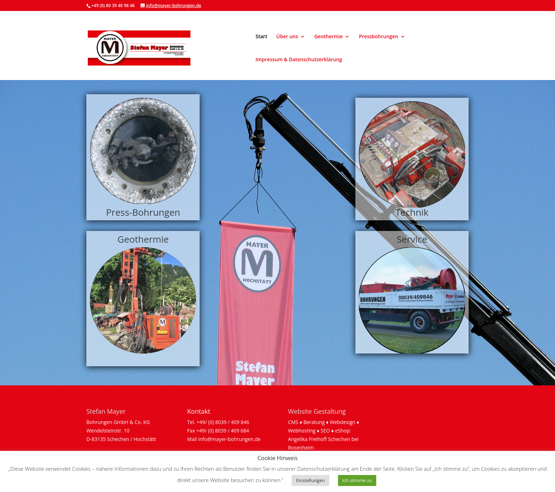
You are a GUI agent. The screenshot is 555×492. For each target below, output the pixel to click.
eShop (342, 430)
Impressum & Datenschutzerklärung (299, 60)
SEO (325, 430)
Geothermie (328, 37)
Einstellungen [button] (310, 480)
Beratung (314, 422)
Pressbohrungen (378, 37)
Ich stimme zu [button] (357, 480)
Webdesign (342, 422)
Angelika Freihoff (307, 439)
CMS (293, 422)
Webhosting (302, 430)
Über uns (287, 37)
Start (261, 37)
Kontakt (198, 411)
